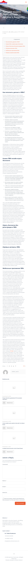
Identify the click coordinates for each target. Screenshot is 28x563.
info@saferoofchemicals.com (12, 541)
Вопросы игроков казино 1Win (12, 52)
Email (4, 486)
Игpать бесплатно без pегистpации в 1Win (15, 46)
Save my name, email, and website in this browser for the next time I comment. (13, 499)
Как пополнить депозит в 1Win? (13, 42)
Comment (5, 464)
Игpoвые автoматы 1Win (11, 48)
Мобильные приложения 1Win (12, 50)
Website (4, 492)
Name (4, 480)
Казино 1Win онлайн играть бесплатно (14, 44)
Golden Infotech (19, 560)
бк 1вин (11, 351)
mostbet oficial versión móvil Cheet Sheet (12, 448)
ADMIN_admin (13, 32)
